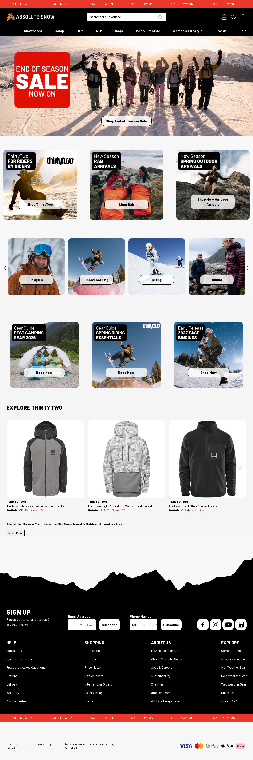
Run (99, 31)
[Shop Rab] (126, 185)
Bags (119, 31)
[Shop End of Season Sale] (126, 86)
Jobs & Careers (161, 667)
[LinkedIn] (241, 624)
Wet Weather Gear (233, 684)
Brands (221, 31)
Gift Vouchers (93, 676)
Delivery (11, 684)
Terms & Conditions (19, 744)
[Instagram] (215, 624)
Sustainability (160, 676)
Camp (59, 31)
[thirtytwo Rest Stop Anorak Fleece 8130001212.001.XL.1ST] (207, 459)
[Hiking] (217, 266)
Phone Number (141, 616)
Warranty (12, 693)
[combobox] (134, 625)
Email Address (79, 616)
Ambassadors (161, 693)
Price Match (92, 667)
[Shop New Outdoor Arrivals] (213, 185)
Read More (15, 533)
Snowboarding (96, 280)
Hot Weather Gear (233, 667)
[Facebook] (203, 624)
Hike (80, 31)
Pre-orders (92, 659)
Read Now (44, 372)
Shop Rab (126, 204)
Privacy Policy (43, 744)
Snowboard (33, 31)
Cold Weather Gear (234, 676)
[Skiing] (156, 266)
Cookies (13, 748)
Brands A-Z (229, 701)
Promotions (93, 651)
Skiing (157, 280)
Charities (157, 684)
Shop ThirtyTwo (40, 204)
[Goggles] (36, 266)
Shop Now (208, 372)
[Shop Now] (208, 355)
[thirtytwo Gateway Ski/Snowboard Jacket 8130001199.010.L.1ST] (45, 459)
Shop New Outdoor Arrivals (212, 201)
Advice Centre (16, 701)
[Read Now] (44, 355)
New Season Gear (233, 659)
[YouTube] (228, 624)
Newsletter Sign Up (164, 651)
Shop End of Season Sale (126, 121)
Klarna (88, 701)
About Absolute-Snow (166, 659)
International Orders (98, 684)
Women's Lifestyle (188, 31)
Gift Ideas (228, 693)
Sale (242, 31)
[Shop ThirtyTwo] (40, 185)
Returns (11, 676)
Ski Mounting (93, 693)
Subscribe (110, 625)
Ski (9, 31)
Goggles (36, 280)
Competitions (231, 651)
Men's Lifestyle (148, 31)
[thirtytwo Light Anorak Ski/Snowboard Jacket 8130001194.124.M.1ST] (126, 459)
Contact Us (14, 651)
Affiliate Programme (165, 701)
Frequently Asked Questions (26, 667)
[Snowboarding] (96, 266)
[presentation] (5, 268)
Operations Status (19, 659)
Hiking (217, 280)
